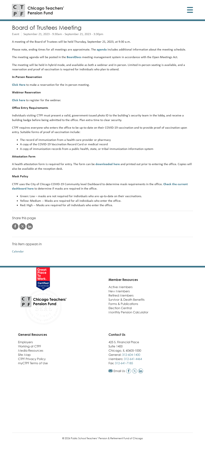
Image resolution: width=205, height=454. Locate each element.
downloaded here (107, 164)
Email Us (119, 371)
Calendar (18, 251)
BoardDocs (74, 57)
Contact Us (117, 335)
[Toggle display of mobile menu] (190, 10)
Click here (18, 100)
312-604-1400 (131, 354)
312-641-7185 (124, 363)
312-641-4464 (133, 359)
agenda (102, 49)
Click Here (19, 84)
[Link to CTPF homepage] (38, 10)
